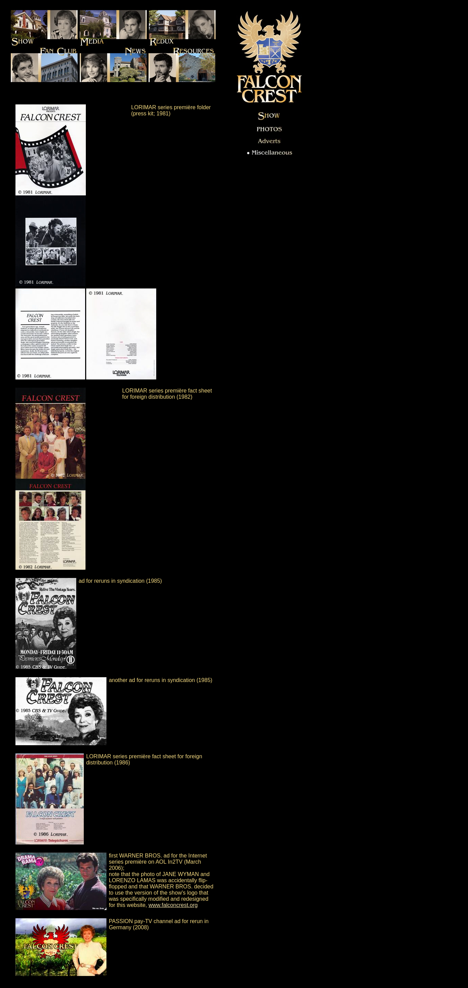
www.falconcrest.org (172, 905)
